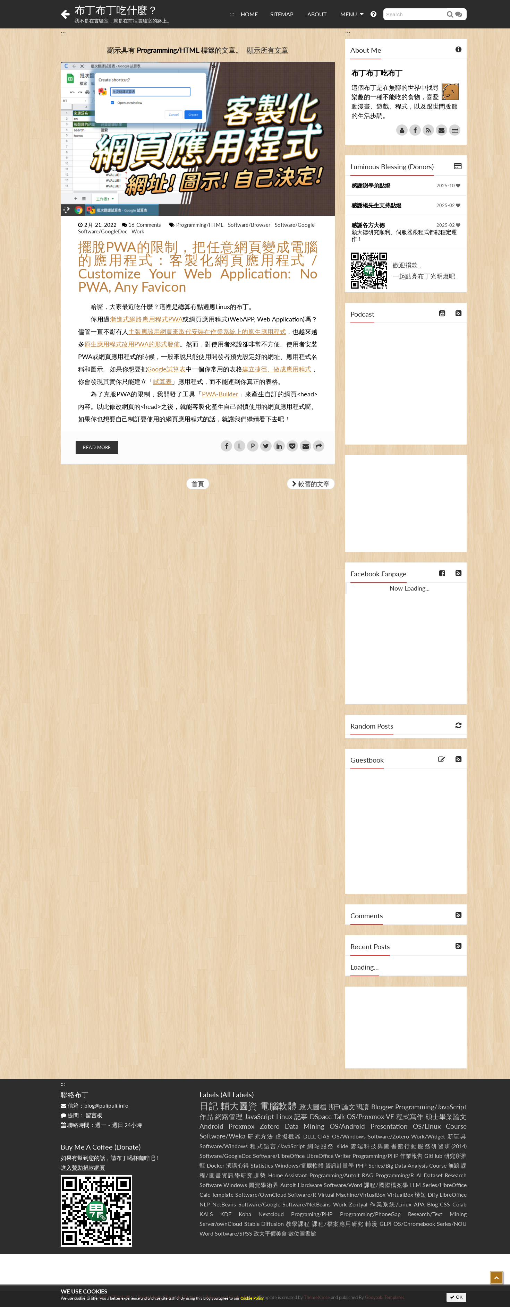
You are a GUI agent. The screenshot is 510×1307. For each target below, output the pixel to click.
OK (456, 1297)
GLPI (385, 1223)
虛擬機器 (288, 1136)
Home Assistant (287, 1175)
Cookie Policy (252, 1298)
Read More (97, 447)
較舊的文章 (311, 484)
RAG (367, 1175)
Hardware (310, 1184)
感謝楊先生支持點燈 (376, 205)
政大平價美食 (270, 1233)
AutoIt (288, 1184)
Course (456, 1126)
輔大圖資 (239, 1106)
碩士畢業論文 (446, 1116)
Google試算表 (166, 369)
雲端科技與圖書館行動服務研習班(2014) (408, 1146)
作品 (206, 1116)
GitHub (433, 1155)
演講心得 (237, 1165)
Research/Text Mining (437, 1214)
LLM (415, 1184)
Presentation (389, 1126)
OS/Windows (349, 1136)
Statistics (261, 1165)
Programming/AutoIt (334, 1175)
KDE (225, 1214)
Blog (432, 1204)
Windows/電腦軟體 (299, 1165)
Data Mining (304, 1126)
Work (137, 231)
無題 (454, 1165)
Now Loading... (410, 588)
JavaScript (259, 1116)
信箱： (94, 1105)
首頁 (198, 484)
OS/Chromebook (414, 1223)
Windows (235, 1184)
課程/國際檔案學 (386, 1184)
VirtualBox (400, 1194)
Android (211, 1126)
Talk (339, 1116)
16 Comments (145, 225)
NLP (204, 1204)
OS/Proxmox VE (370, 1116)
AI (419, 1175)
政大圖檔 (312, 1107)
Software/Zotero (388, 1136)
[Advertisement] (406, 503)
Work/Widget (428, 1136)
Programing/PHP (312, 1214)
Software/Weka (222, 1136)
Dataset (433, 1175)
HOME (249, 14)
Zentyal (358, 1204)
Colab (459, 1204)
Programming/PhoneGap (370, 1214)
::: (232, 14)
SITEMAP (282, 14)
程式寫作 (410, 1116)
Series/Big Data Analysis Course (407, 1165)
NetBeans (224, 1204)
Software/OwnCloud (261, 1194)
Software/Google (295, 225)
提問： (81, 1115)
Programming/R (394, 1175)
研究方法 (260, 1136)
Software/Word (343, 1184)
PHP (361, 1165)
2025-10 (448, 185)
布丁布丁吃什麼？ (116, 9)
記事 (301, 1116)
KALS (206, 1214)
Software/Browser (250, 225)
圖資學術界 (263, 1184)
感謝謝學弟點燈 (370, 185)
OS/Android (347, 1126)
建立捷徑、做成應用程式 (276, 369)
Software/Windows (223, 1146)
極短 (420, 1194)
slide (342, 1146)
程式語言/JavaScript (277, 1146)
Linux (284, 1116)
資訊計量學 (339, 1165)
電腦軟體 (278, 1106)
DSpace (321, 1116)
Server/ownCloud (220, 1223)
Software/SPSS (233, 1233)
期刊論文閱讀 (349, 1107)
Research (456, 1175)
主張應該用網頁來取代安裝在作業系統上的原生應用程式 (207, 331)
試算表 (162, 381)
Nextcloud (271, 1214)
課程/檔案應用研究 (338, 1223)
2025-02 (448, 205)
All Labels (237, 1094)
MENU (352, 13)
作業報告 (411, 1155)
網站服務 (320, 1146)
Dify (433, 1194)
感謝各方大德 (368, 225)
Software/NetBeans (306, 1204)
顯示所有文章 (267, 50)
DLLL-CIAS (316, 1136)
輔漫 (371, 1223)
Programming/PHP (375, 1155)
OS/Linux (427, 1126)
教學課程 (298, 1223)
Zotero (270, 1126)
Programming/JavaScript (431, 1107)
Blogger (382, 1107)
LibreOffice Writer (328, 1155)
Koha (245, 1214)
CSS (445, 1204)
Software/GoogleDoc (103, 231)
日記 (208, 1106)
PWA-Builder (220, 394)
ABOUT (316, 14)
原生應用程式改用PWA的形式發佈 (132, 344)
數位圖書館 (302, 1233)
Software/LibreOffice (279, 1155)
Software (210, 1184)
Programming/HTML (200, 225)
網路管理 (229, 1116)
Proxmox (241, 1126)
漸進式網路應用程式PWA (146, 319)
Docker (215, 1165)
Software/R (302, 1194)
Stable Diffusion (264, 1223)
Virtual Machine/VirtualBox (351, 1194)
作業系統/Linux (390, 1204)
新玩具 (457, 1136)
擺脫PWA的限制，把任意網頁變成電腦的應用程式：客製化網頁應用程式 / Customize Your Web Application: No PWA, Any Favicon (197, 267)
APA (419, 1204)
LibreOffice (453, 1194)
